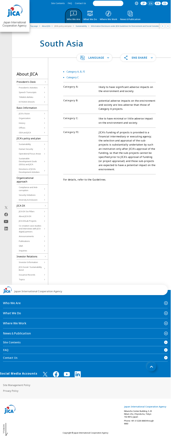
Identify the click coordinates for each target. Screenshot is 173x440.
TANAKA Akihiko (26, 97)
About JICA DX (25, 216)
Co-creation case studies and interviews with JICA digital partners (30, 228)
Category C (73, 77)
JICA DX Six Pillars (26, 211)
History (22, 123)
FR (157, 3)
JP (143, 3)
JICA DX (21, 205)
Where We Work (14, 323)
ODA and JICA (25, 132)
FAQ (70, 3)
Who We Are (12, 303)
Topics (22, 279)
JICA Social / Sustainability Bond (30, 268)
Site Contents (58, 3)
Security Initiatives (27, 195)
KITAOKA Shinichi (27, 101)
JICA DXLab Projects (27, 221)
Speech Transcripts (27, 92)
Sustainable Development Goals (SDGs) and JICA (28, 161)
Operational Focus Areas (30, 153)
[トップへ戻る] (151, 366)
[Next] (167, 26)
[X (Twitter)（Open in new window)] (6, 207)
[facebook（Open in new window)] (6, 214)
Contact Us (80, 3)
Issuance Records (27, 274)
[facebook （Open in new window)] (56, 374)
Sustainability (25, 144)
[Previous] (162, 26)
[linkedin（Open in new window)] (6, 228)
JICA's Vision (24, 113)
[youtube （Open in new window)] (67, 374)
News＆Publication (17, 333)
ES (164, 3)
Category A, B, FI (76, 71)
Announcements (26, 236)
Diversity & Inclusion (28, 199)
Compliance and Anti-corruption (28, 189)
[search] (108, 3)
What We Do (12, 313)
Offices (22, 127)
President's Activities (28, 87)
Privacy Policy (10, 391)
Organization (25, 118)
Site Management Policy (16, 385)
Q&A (21, 245)
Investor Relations (27, 256)
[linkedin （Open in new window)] (78, 374)
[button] (94, 57)
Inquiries (23, 250)
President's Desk (26, 82)
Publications (24, 241)
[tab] (136, 3)
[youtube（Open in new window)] (6, 221)
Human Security (26, 149)
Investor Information (28, 262)
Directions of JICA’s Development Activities (29, 170)
